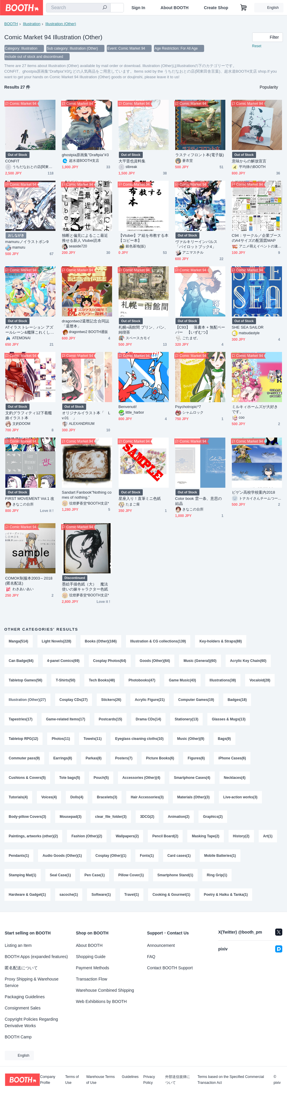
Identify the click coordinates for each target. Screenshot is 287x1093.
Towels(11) (92, 739)
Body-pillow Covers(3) (27, 817)
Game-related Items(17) (65, 719)
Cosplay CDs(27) (74, 700)
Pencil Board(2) (165, 836)
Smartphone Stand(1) (175, 875)
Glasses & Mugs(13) (228, 719)
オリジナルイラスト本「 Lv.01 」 (86, 415)
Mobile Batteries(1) (220, 856)
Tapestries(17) (20, 719)
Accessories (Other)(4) (141, 778)
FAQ (151, 956)
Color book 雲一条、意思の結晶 (198, 501)
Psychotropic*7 (188, 406)
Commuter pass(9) (24, 758)
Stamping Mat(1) (22, 875)
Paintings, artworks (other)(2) (33, 836)
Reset (256, 46)
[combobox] (78, 7)
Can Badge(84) (21, 661)
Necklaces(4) (234, 778)
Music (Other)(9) (190, 739)
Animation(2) (178, 817)
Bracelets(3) (107, 797)
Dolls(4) (76, 797)
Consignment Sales (22, 1008)
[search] (104, 8)
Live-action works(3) (240, 797)
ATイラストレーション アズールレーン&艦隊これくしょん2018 (29, 330)
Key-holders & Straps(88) (220, 641)
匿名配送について (21, 967)
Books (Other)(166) (101, 641)
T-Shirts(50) (65, 680)
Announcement (161, 945)
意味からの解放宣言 (249, 161)
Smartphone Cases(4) (192, 778)
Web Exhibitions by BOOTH (101, 1001)
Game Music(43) (182, 680)
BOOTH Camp (18, 1037)
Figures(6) (196, 758)
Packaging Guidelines (25, 996)
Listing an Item (18, 945)
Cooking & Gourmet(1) (171, 895)
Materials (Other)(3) (193, 797)
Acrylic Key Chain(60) (248, 661)
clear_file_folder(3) (111, 817)
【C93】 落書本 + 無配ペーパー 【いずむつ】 (200, 330)
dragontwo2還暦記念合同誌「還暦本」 (85, 323)
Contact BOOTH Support (170, 967)
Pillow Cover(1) (131, 875)
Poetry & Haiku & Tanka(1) (226, 895)
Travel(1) (131, 895)
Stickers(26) (111, 700)
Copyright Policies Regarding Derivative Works (31, 1022)
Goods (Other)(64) (155, 661)
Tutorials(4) (18, 797)
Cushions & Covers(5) (27, 778)
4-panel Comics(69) (63, 661)
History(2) (241, 836)
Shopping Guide (90, 956)
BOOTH (11, 24)
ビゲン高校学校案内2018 (253, 492)
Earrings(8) (62, 758)
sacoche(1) (69, 895)
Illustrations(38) (223, 680)
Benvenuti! (128, 406)
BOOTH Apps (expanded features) (36, 956)
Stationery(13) (186, 719)
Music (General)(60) (199, 661)
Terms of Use (72, 1079)
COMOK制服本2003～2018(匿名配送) (29, 580)
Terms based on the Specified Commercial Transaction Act (230, 1079)
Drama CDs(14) (148, 719)
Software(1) (101, 895)
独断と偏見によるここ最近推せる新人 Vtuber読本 (85, 238)
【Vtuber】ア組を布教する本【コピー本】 (144, 238)
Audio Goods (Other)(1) (62, 856)
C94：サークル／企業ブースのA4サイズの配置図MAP (256, 238)
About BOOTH (174, 8)
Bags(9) (224, 739)
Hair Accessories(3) (147, 797)
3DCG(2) (147, 817)
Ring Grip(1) (217, 875)
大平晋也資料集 (132, 161)
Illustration (31, 24)
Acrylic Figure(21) (150, 700)
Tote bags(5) (69, 778)
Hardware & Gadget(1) (27, 895)
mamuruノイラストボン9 (27, 241)
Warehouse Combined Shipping (105, 990)
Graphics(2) (213, 817)
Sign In (138, 8)
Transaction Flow (91, 979)
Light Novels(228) (56, 641)
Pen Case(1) (94, 875)
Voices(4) (49, 797)
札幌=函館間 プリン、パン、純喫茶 (143, 330)
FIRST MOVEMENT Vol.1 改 (30, 498)
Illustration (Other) (60, 24)
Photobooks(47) (142, 680)
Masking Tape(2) (205, 836)
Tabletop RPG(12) (23, 739)
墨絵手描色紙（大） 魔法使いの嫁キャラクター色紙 (85, 586)
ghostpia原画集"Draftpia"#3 (85, 155)
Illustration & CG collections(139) (158, 641)
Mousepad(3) (70, 817)
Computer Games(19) (196, 700)
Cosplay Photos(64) (109, 661)
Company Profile (47, 1079)
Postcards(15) (110, 719)
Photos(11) (61, 739)
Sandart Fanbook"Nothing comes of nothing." (87, 495)
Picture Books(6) (160, 758)
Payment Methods (92, 967)
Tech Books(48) (102, 680)
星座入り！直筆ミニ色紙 (140, 498)
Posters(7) (123, 758)
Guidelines (130, 1077)
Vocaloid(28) (260, 680)
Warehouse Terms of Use (100, 1079)
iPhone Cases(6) (232, 758)
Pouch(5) (101, 778)
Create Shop (216, 8)
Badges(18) (237, 700)
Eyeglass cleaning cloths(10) (139, 739)
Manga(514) (18, 641)
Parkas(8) (93, 758)
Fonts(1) (147, 856)
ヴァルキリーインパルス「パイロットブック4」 (196, 244)
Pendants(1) (19, 856)
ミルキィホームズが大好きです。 (255, 409)
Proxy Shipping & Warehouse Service (31, 982)
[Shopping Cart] (243, 7)
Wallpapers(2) (127, 836)
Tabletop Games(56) (25, 680)
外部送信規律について (177, 1079)
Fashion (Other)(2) (86, 836)
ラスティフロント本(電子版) (199, 155)
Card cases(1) (179, 856)
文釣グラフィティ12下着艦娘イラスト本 (28, 415)
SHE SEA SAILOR (248, 327)
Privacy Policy (149, 1079)
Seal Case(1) (60, 875)
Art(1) (268, 836)
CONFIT (12, 161)
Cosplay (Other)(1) (111, 856)
